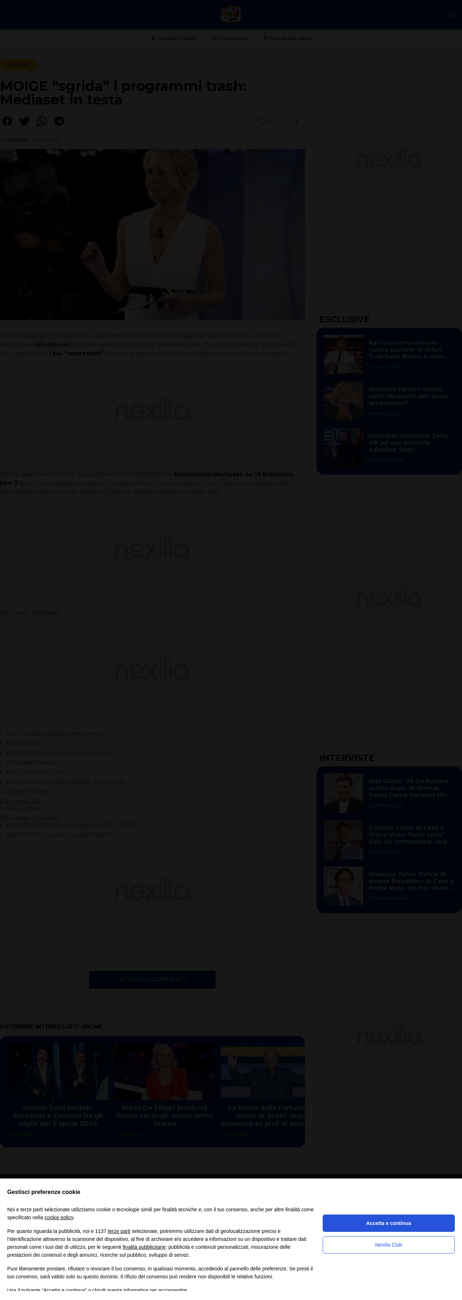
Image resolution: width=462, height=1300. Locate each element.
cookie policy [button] (59, 1217)
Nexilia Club (388, 1245)
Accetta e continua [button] (388, 1223)
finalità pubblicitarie (144, 1247)
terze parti (119, 1231)
